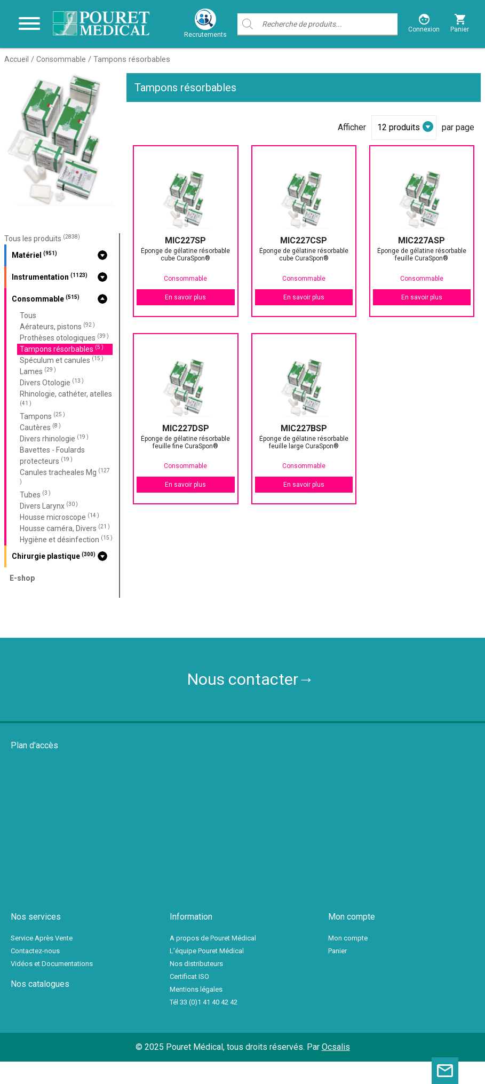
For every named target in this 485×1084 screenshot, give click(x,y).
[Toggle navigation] (29, 24)
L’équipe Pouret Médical (207, 951)
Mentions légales (196, 989)
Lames (38, 371)
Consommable (61, 59)
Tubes (35, 494)
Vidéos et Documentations (52, 964)
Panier (337, 951)
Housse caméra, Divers (65, 528)
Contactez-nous (35, 951)
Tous (28, 315)
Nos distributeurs (196, 964)
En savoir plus (185, 297)
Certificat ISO (189, 976)
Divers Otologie (52, 382)
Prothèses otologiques (64, 337)
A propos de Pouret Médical (213, 938)
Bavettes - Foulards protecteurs (52, 455)
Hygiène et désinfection (66, 539)
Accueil (16, 59)
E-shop (22, 578)
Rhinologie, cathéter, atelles (66, 398)
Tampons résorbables (62, 348)
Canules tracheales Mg (65, 476)
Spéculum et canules (62, 360)
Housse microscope (59, 516)
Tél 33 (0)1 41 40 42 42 (203, 1002)
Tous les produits (42, 238)
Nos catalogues (40, 984)
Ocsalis (336, 1047)
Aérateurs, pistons (57, 326)
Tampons (42, 416)
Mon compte (348, 938)
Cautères (40, 427)
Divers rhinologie (54, 438)
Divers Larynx (49, 505)
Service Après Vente (42, 938)
